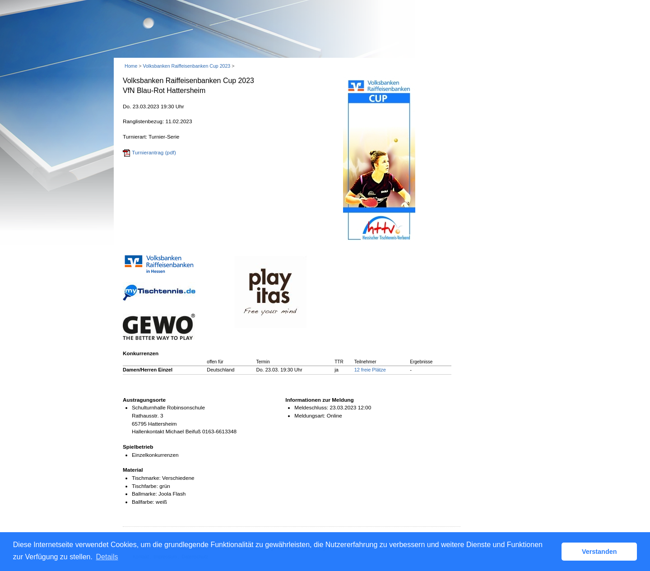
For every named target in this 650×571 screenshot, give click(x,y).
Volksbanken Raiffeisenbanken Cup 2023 (186, 66)
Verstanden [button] (599, 551)
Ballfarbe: (143, 502)
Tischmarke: (146, 478)
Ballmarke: (144, 494)
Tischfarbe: (145, 486)
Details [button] (107, 557)
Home (131, 66)
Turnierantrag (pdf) (154, 152)
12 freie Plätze (370, 369)
